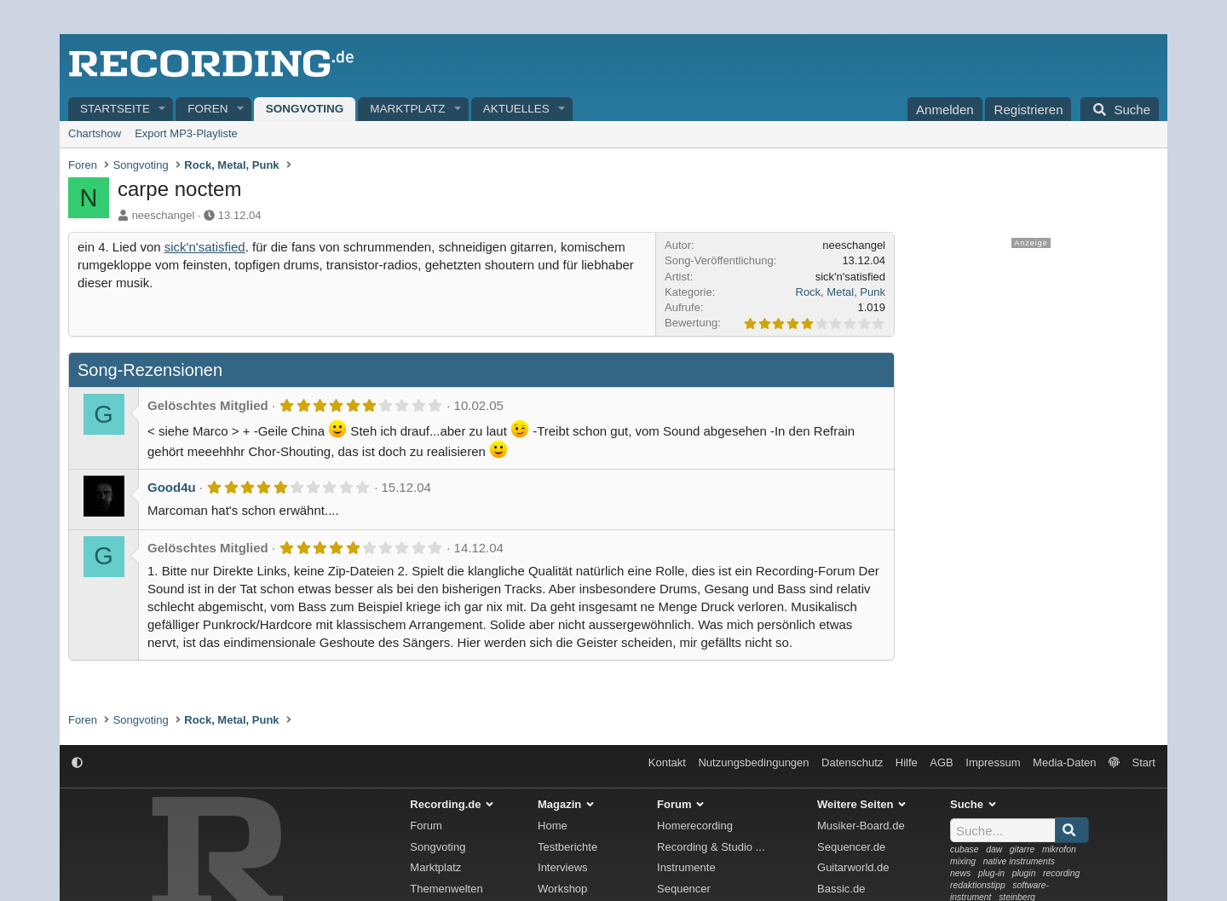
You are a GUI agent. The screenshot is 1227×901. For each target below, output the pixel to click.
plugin (1024, 873)
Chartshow (94, 133)
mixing (963, 861)
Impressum (992, 762)
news (960, 873)
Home (552, 825)
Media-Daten (1064, 762)
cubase (964, 849)
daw (994, 849)
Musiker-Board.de (861, 825)
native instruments (1019, 861)
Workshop (562, 888)
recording (1061, 873)
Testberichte (567, 846)
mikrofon (1059, 849)
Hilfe (907, 762)
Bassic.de (841, 888)
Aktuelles (516, 108)
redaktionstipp (977, 885)
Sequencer (684, 888)
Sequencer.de (851, 846)
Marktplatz (407, 108)
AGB (941, 762)
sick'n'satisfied (204, 247)
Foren (207, 108)
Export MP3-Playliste (186, 133)
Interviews (563, 867)
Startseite (115, 108)
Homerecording (695, 825)
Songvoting (305, 108)
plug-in (991, 873)
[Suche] (1119, 109)
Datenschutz (852, 762)
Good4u (171, 487)
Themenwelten (446, 888)
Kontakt (667, 762)
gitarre (1022, 849)
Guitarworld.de (853, 867)
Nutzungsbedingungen (753, 762)
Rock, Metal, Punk (841, 292)
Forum (426, 825)
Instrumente (686, 867)
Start (1143, 762)
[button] (163, 109)
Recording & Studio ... (710, 846)
